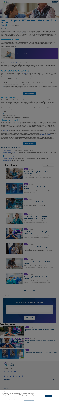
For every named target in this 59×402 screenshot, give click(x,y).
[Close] (57, 396)
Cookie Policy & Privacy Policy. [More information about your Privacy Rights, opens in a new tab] (29, 400)
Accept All (48, 395)
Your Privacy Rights (39, 395)
